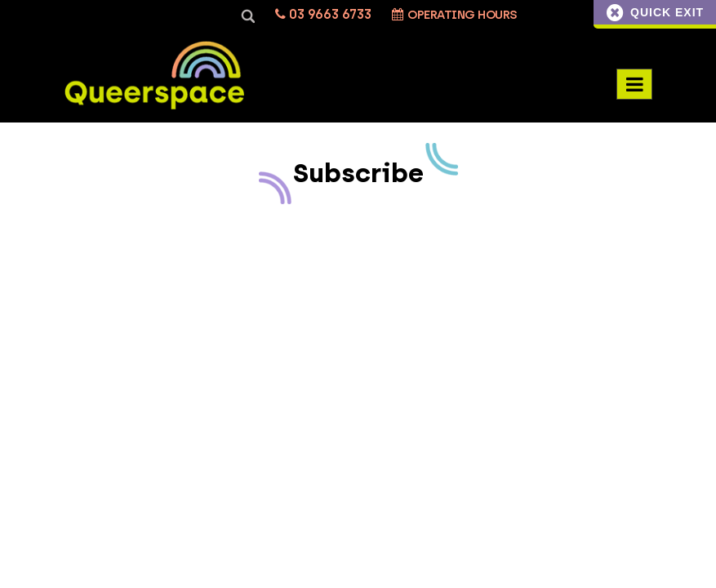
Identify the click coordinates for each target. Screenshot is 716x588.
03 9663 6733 (323, 14)
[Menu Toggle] (634, 84)
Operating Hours (455, 14)
